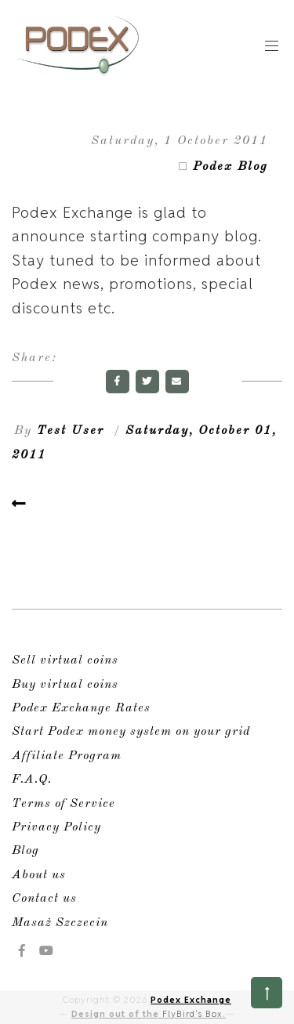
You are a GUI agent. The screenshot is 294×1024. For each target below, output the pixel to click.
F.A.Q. (32, 779)
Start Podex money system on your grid (131, 731)
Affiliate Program (67, 756)
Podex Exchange (191, 999)
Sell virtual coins (65, 660)
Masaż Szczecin (60, 923)
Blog (25, 851)
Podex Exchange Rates (81, 708)
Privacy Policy (56, 827)
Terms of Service (63, 804)
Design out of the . (148, 1013)
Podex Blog (230, 167)
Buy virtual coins (65, 684)
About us (39, 875)
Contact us (44, 898)
